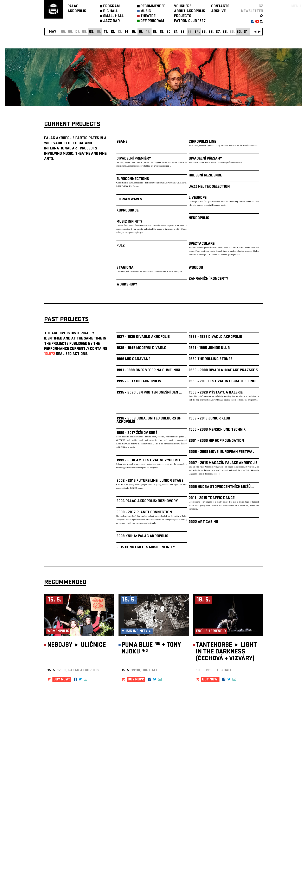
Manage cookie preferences (60, 825)
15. (134, 32)
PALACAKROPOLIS (77, 9)
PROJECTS (182, 16)
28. (225, 32)
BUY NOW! (61, 679)
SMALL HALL (113, 16)
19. (162, 32)
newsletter (252, 11)
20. (169, 32)
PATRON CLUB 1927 (190, 21)
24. (197, 32)
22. (183, 32)
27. (218, 32)
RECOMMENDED (153, 6)
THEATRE (147, 16)
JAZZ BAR (111, 21)
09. (91, 32)
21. (176, 32)
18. (155, 32)
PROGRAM (111, 6)
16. (141, 32)
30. (239, 32)
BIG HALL (110, 11)
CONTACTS (220, 6)
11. (106, 32)
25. (204, 32)
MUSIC (145, 11)
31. (246, 32)
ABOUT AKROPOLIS (189, 11)
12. (112, 32)
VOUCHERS (183, 6)
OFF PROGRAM (152, 21)
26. (211, 32)
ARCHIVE (218, 11)
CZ (261, 6)
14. (126, 32)
